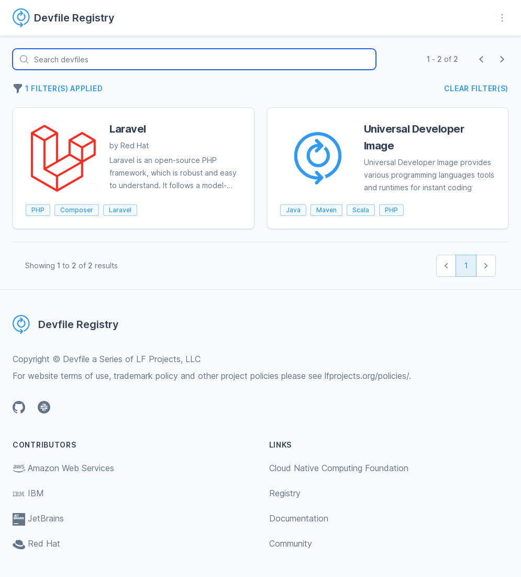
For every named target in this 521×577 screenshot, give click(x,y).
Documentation (298, 518)
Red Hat (36, 543)
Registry (285, 493)
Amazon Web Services (63, 468)
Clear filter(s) (476, 88)
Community (290, 543)
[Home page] (70, 17)
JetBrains (38, 518)
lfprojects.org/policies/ (367, 376)
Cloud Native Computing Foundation (338, 468)
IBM (28, 493)
